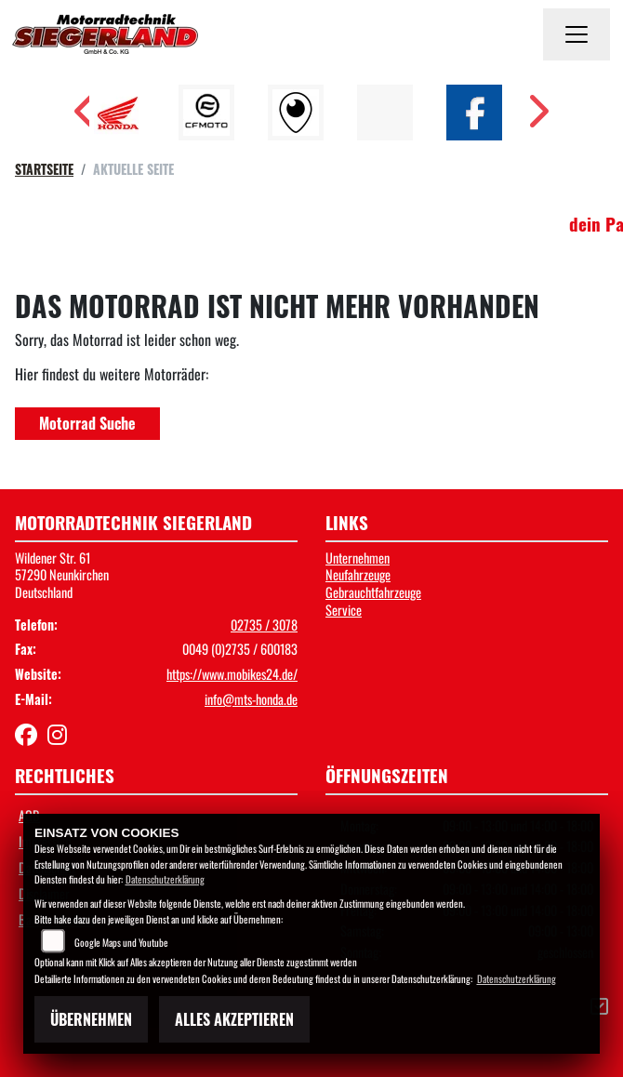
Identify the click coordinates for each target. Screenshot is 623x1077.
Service (343, 609)
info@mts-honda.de (251, 699)
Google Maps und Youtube (121, 942)
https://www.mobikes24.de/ (232, 674)
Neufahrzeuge (358, 574)
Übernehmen (91, 1019)
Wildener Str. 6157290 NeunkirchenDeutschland (62, 575)
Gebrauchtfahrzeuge (373, 592)
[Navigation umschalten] (576, 34)
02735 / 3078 (264, 624)
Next (537, 117)
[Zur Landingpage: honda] (117, 112)
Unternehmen (357, 557)
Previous (86, 117)
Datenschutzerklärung (165, 878)
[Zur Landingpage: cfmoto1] (206, 112)
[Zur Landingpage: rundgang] (296, 112)
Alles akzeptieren (234, 1019)
